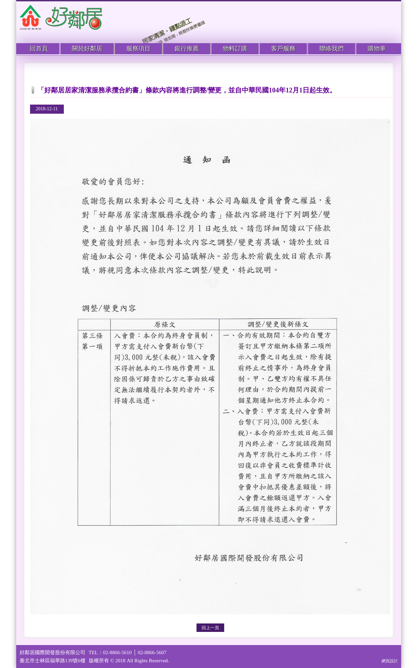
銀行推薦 (187, 48)
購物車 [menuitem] (377, 48)
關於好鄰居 (87, 48)
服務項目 (138, 48)
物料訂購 (235, 48)
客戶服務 (283, 48)
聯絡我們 (331, 48)
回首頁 (39, 48)
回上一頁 (210, 627)
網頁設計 (390, 661)
